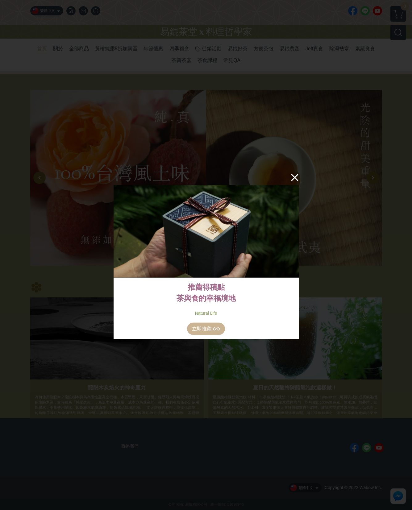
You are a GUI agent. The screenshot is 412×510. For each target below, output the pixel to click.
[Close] (295, 177)
